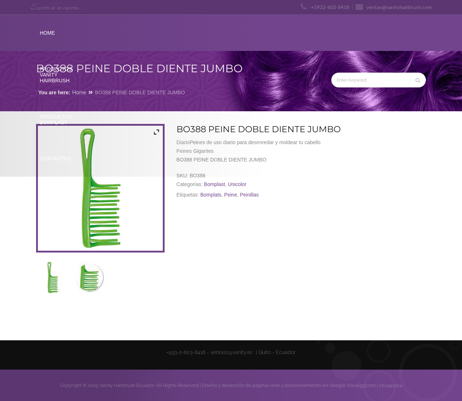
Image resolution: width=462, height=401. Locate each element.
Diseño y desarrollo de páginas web (241, 385)
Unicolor (237, 184)
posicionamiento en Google (315, 385)
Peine (230, 195)
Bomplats (210, 195)
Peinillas (249, 195)
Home (79, 92)
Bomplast (214, 184)
